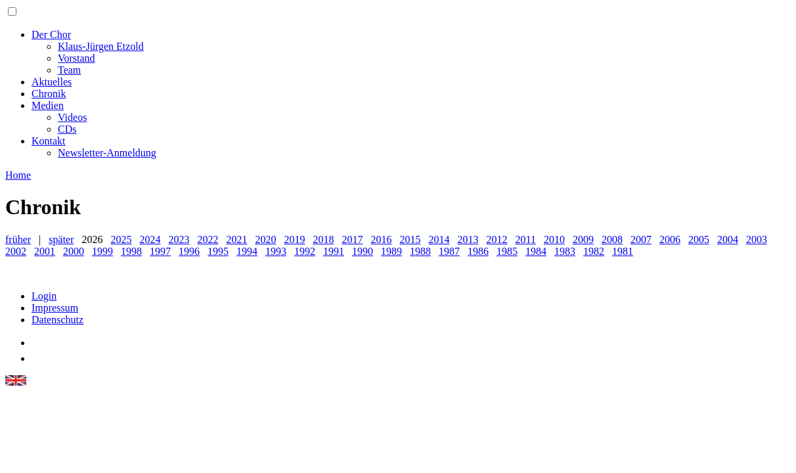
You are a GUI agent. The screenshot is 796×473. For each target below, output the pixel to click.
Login (44, 296)
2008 (612, 239)
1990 (362, 251)
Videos (72, 117)
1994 (246, 251)
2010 (554, 239)
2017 (352, 239)
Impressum (55, 307)
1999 (102, 251)
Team (69, 70)
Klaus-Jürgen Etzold (101, 46)
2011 (526, 239)
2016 (381, 239)
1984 (535, 251)
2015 (410, 239)
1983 (564, 251)
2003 (756, 239)
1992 (304, 251)
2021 (237, 239)
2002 (15, 251)
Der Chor (51, 34)
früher (18, 239)
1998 (131, 251)
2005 (698, 239)
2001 (44, 251)
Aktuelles (52, 81)
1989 (391, 251)
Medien (48, 105)
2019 (294, 239)
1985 (507, 251)
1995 (218, 251)
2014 (439, 239)
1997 (160, 251)
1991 (333, 251)
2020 (265, 239)
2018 (323, 239)
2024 (150, 239)
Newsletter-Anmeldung (107, 152)
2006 (669, 239)
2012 (497, 239)
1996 (189, 251)
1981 (622, 251)
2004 (727, 239)
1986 (478, 251)
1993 (275, 251)
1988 (420, 251)
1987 (449, 251)
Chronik (49, 93)
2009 (583, 239)
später (61, 239)
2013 (468, 239)
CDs (67, 129)
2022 (208, 239)
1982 (593, 251)
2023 (179, 239)
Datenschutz (57, 319)
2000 (73, 251)
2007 (641, 239)
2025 (121, 239)
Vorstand (76, 58)
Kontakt (49, 140)
